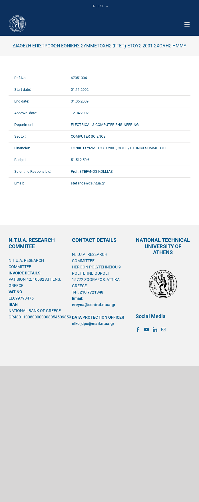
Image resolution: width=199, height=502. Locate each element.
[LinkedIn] (155, 329)
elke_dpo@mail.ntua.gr (93, 323)
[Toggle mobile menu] (187, 24)
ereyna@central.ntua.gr (93, 304)
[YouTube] (146, 329)
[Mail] (163, 329)
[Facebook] (138, 329)
